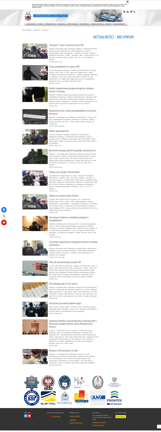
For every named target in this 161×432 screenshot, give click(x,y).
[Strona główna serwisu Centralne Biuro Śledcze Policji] (124, 11)
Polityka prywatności (98, 427)
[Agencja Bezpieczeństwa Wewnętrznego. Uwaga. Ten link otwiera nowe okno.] (64, 384)
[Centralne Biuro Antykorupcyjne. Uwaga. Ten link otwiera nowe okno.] (48, 384)
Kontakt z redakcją (75, 418)
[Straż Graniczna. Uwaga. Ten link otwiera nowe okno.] (98, 384)
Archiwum (47, 30)
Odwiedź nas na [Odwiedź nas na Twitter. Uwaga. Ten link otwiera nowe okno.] (33, 417)
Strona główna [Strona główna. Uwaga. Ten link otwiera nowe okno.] (56, 418)
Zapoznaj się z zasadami (99, 424)
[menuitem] (31, 23)
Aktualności (38, 30)
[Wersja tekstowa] (131, 11)
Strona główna (28, 30)
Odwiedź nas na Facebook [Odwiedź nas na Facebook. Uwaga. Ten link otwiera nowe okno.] (25, 417)
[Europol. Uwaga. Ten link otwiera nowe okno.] (48, 399)
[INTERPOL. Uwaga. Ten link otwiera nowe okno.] (64, 399)
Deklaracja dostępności (76, 424)
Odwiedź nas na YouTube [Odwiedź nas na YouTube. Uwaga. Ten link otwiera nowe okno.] (29, 417)
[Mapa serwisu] (127, 11)
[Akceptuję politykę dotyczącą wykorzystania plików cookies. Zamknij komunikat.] (127, 1)
